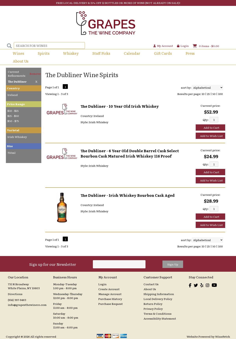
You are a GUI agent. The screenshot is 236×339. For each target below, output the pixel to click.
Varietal (13, 130)
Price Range (16, 104)
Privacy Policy (153, 309)
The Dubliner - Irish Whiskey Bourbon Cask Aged (128, 195)
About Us (19, 61)
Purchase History (110, 299)
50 (214, 94)
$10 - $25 (13, 111)
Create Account (109, 289)
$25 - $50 (13, 116)
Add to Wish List (211, 136)
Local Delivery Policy (158, 299)
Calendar (132, 53)
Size (10, 146)
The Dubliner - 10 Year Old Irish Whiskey (120, 106)
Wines (17, 54)
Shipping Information (159, 294)
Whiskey (71, 53)
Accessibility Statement (160, 318)
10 (203, 94)
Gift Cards (163, 53)
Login (183, 46)
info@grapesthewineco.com (27, 305)
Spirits (42, 54)
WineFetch (222, 336)
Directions (15, 294)
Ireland (12, 95)
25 (208, 94)
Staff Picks (101, 53)
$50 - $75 (13, 121)
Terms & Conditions (157, 313)
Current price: (210, 106)
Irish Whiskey (17, 137)
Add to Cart (211, 127)
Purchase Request (110, 304)
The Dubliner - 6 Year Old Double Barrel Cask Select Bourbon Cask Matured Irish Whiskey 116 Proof (130, 153)
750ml (11, 153)
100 (220, 94)
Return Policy (153, 304)
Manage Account (110, 294)
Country (13, 88)
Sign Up (172, 264)
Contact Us (151, 284)
